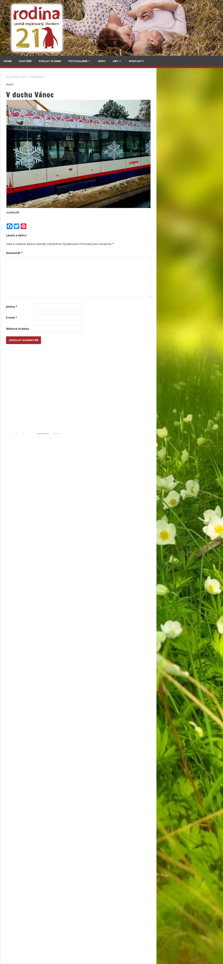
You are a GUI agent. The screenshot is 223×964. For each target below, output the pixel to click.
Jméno (78, 307)
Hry (115, 61)
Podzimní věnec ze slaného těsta (25, 515)
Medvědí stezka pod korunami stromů (15, 163)
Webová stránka (84, 329)
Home (8, 61)
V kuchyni (43, 91)
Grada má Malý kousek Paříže (31, 292)
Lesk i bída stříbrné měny (82, 751)
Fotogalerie (77, 61)
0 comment (103, 77)
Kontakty (136, 61)
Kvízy (102, 61)
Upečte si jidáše (47, 135)
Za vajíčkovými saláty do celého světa (16, 112)
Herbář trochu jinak (34, 915)
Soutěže (25, 61)
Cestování (12, 91)
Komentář (81, 253)
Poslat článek (50, 61)
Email (9, 435)
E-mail (78, 317)
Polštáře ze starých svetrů (21, 639)
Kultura (10, 243)
